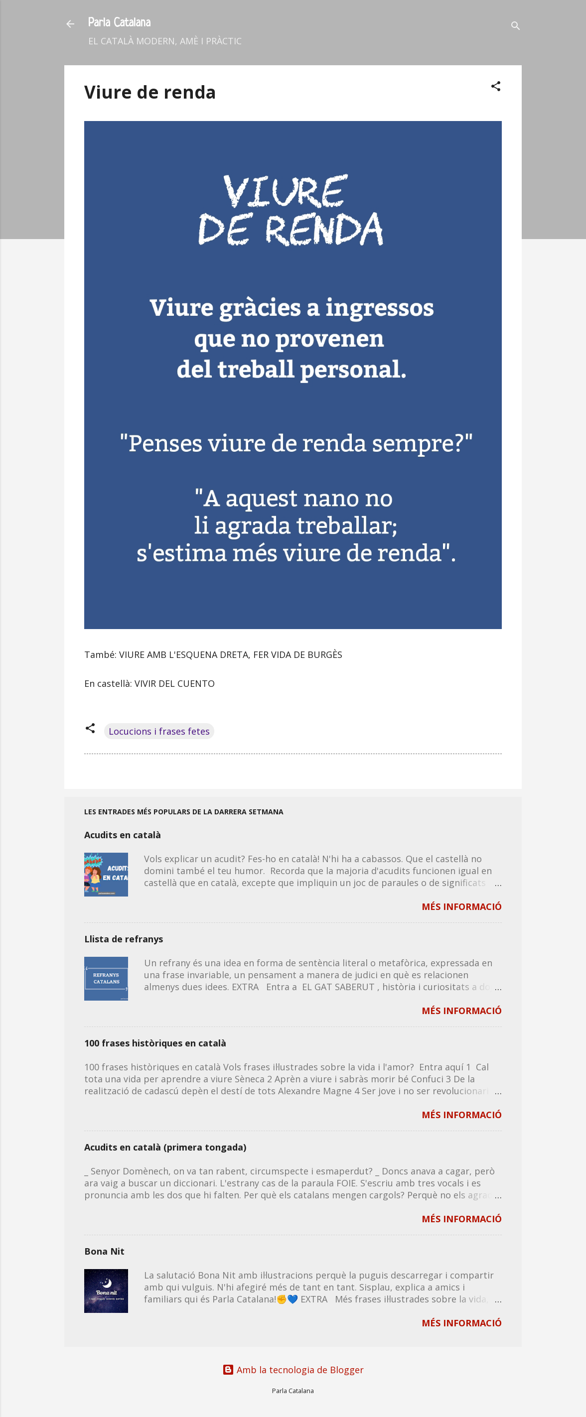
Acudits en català (122, 835)
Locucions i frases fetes (159, 731)
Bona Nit (104, 1251)
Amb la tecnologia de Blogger (293, 1370)
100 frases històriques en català (155, 1043)
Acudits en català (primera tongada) (165, 1147)
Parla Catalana (119, 23)
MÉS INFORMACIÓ (462, 906)
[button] (496, 87)
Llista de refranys (123, 939)
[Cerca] (516, 27)
